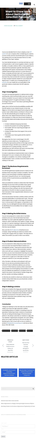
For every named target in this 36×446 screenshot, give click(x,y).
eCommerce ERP (6, 330)
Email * (2, 429)
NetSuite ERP (22, 330)
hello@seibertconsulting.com (15, 323)
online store (30, 330)
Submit (3, 436)
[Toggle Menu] (29, 3)
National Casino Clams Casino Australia (10, 400)
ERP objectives (15, 230)
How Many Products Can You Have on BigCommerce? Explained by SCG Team (18, 406)
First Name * (4, 423)
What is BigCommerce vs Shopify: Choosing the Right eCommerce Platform (17, 403)
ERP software (14, 330)
